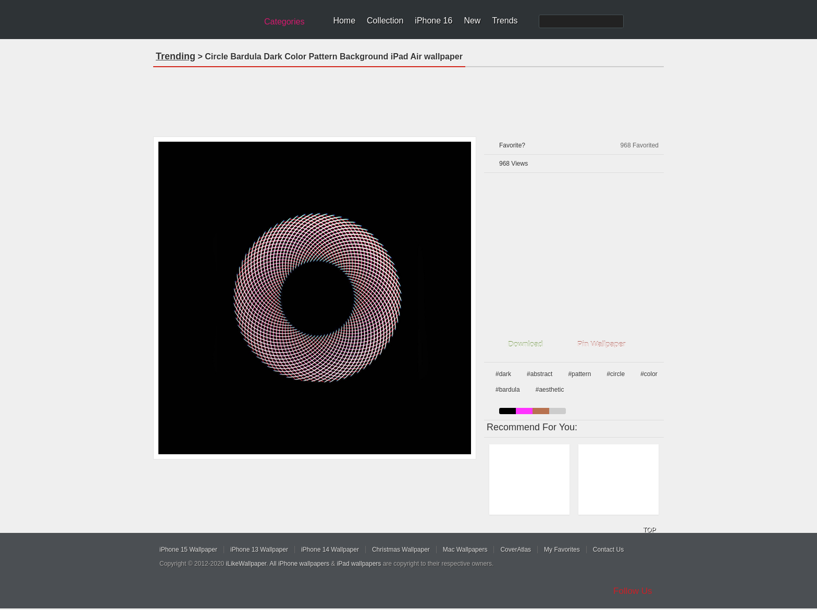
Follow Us (632, 591)
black (507, 411)
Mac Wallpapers (465, 549)
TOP (649, 529)
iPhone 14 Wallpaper (330, 549)
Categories (284, 21)
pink (524, 411)
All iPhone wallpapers (299, 563)
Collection (385, 20)
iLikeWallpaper (246, 563)
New (472, 20)
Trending (175, 56)
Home (344, 20)
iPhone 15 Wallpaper (188, 549)
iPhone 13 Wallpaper (259, 549)
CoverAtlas (515, 549)
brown (541, 411)
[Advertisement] (408, 98)
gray (557, 411)
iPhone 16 (433, 20)
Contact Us (608, 549)
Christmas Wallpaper (401, 549)
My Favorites (562, 549)
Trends (504, 20)
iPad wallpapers (359, 563)
